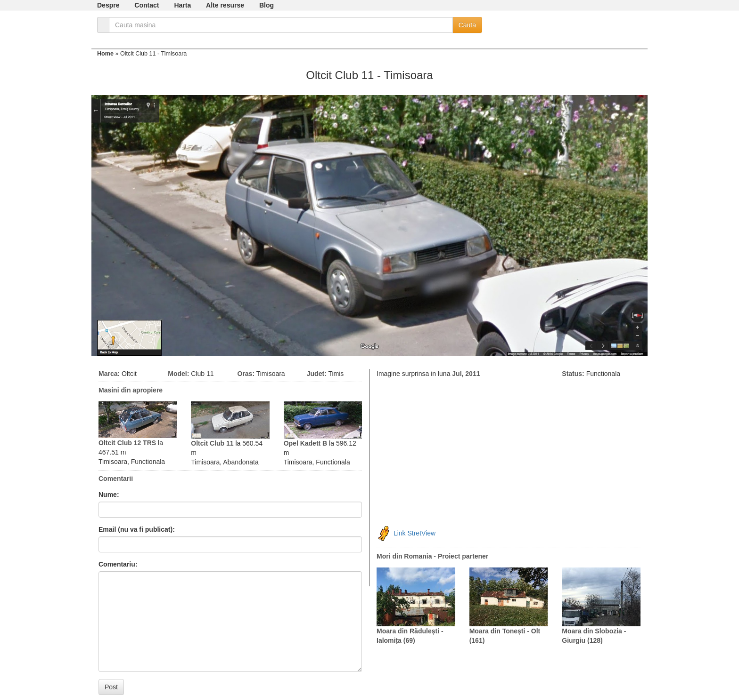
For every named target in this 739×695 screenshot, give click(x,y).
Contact (146, 5)
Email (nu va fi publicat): (137, 529)
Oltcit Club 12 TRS (127, 443)
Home (105, 53)
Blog (266, 5)
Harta (182, 5)
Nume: (109, 494)
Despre (108, 5)
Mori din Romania (404, 556)
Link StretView (414, 533)
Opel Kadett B (306, 443)
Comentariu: (118, 564)
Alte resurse (225, 5)
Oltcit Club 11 (212, 443)
